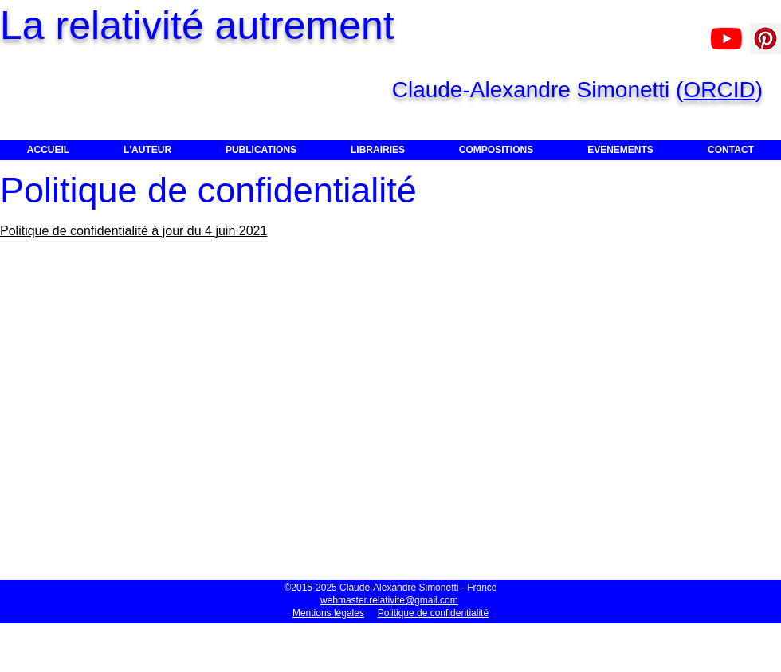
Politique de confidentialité (433, 613)
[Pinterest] (765, 38)
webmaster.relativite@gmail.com (389, 600)
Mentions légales (328, 613)
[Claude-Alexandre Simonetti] (726, 38)
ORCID (719, 89)
